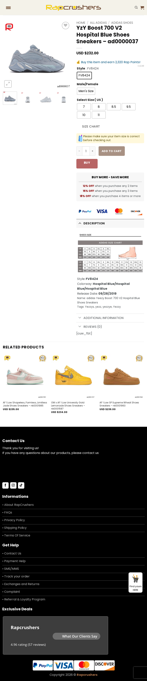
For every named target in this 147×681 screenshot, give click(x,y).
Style (81, 68)
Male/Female (87, 84)
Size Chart (91, 126)
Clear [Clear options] (141, 66)
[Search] (136, 7)
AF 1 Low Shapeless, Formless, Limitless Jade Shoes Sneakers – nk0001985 (25, 404)
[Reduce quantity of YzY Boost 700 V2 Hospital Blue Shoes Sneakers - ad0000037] (79, 151)
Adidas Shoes (122, 22)
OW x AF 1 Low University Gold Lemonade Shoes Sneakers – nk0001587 (68, 405)
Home (80, 22)
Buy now (87, 164)
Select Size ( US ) (90, 100)
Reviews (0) (89, 326)
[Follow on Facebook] (5, 485)
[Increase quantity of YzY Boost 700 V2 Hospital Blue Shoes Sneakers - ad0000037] (93, 151)
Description (90, 223)
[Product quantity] (86, 151)
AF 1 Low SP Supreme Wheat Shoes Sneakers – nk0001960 (119, 404)
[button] (142, 7)
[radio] (84, 75)
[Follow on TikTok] (21, 485)
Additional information (99, 318)
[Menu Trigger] (8, 7)
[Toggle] (79, 223)
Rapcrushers (87, 675)
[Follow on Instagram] (13, 485)
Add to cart (112, 151)
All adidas (98, 22)
